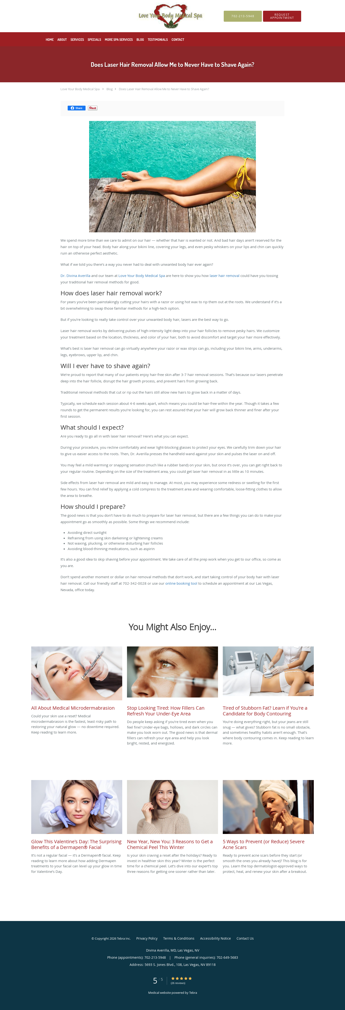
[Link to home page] (122, 16)
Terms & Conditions (178, 938)
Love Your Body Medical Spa (80, 89)
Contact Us (245, 938)
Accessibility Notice (215, 938)
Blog (110, 89)
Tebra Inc (123, 938)
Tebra (193, 992)
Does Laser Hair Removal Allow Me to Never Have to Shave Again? (164, 89)
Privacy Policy (146, 938)
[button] (282, 16)
